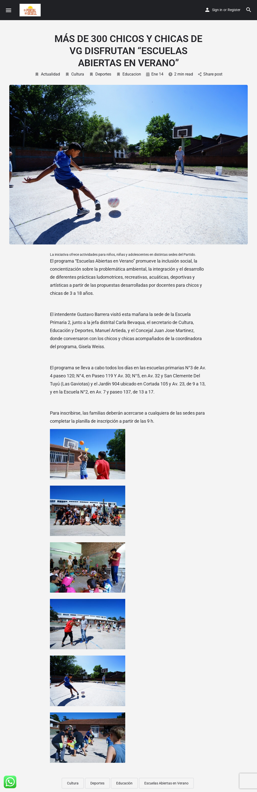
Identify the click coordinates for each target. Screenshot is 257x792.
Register (234, 10)
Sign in (217, 10)
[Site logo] (31, 10)
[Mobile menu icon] (8, 10)
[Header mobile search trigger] (248, 10)
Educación (124, 783)
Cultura (74, 74)
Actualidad (47, 74)
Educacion (128, 74)
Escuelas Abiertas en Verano (166, 783)
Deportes (100, 74)
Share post (210, 74)
